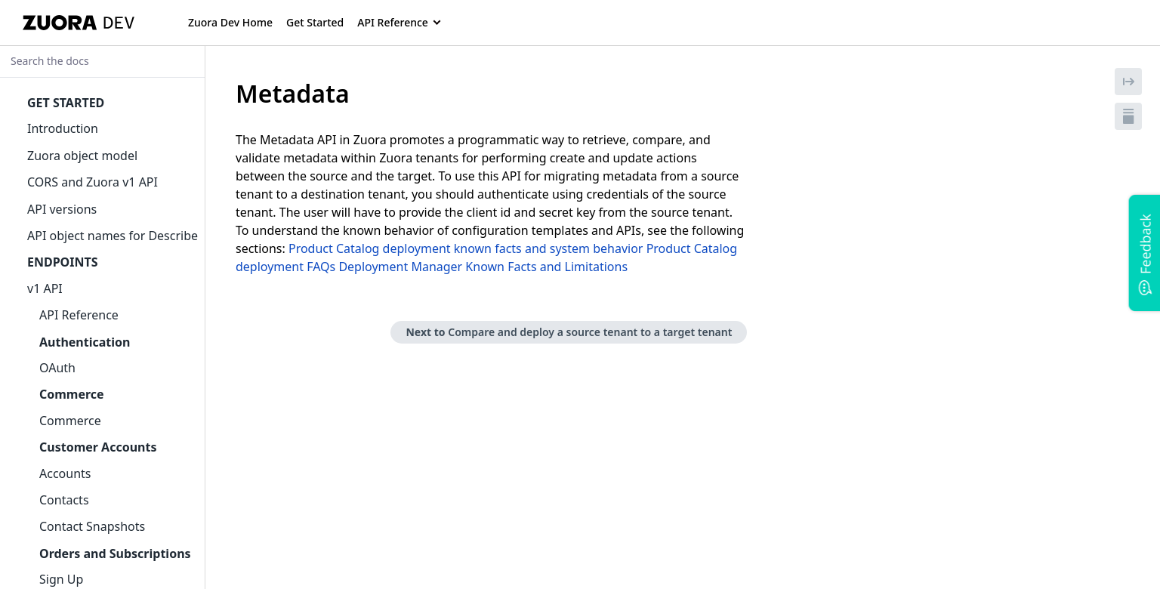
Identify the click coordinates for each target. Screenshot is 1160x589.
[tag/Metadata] (227, 94)
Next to (569, 332)
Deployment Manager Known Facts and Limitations (483, 266)
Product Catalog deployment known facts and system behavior (465, 248)
